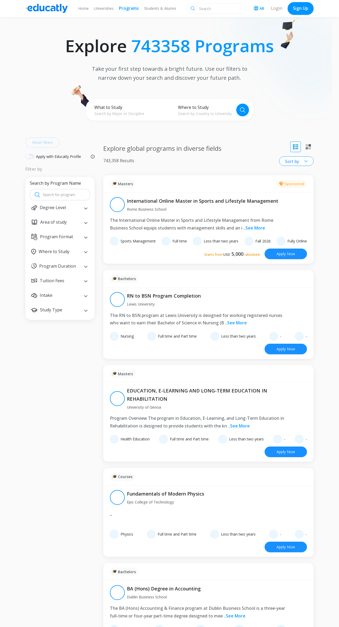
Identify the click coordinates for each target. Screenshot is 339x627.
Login (276, 8)
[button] (60, 207)
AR (259, 8)
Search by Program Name (55, 183)
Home (83, 8)
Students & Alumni (160, 8)
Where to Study (193, 107)
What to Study (108, 107)
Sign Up (300, 8)
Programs (129, 8)
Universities (104, 8)
